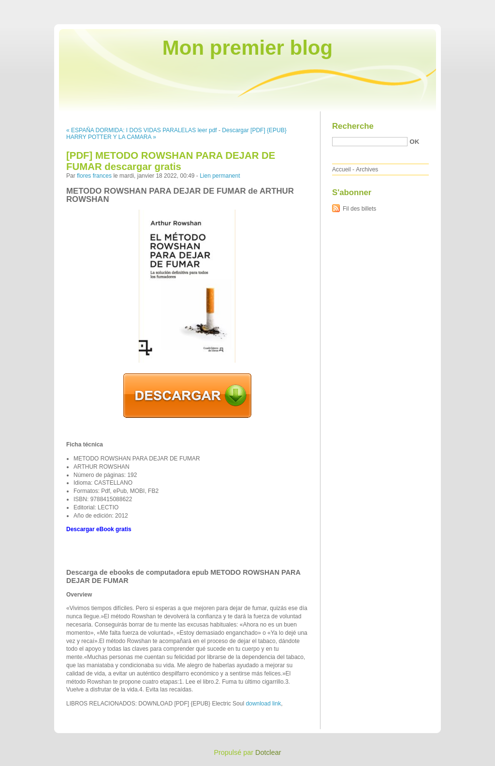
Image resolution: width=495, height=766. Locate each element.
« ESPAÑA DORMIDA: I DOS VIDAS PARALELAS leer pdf (141, 130)
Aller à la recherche (467, 6)
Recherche (353, 126)
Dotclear (268, 752)
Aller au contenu (376, 6)
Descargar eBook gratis (98, 529)
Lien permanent (220, 175)
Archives (367, 169)
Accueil (341, 169)
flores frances (94, 175)
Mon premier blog (247, 47)
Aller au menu (419, 6)
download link (263, 703)
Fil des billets (359, 208)
